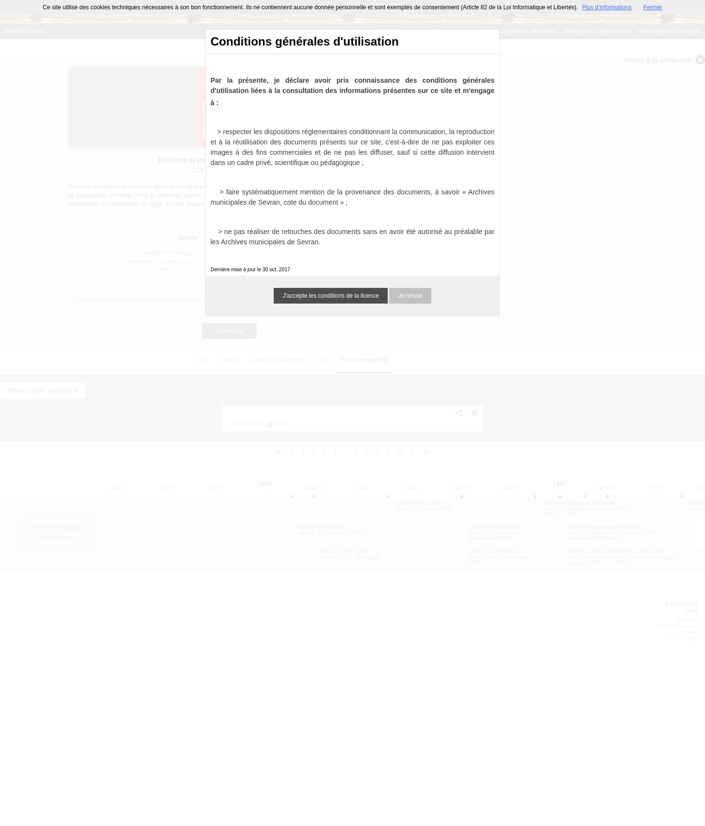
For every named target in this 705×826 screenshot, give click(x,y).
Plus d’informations (607, 7)
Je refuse (410, 295)
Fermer (652, 7)
